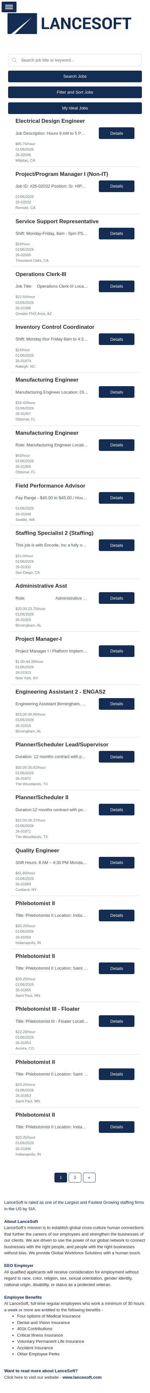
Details (116, 133)
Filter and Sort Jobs (75, 92)
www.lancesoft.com (82, 1377)
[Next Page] (89, 1177)
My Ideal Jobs (75, 108)
